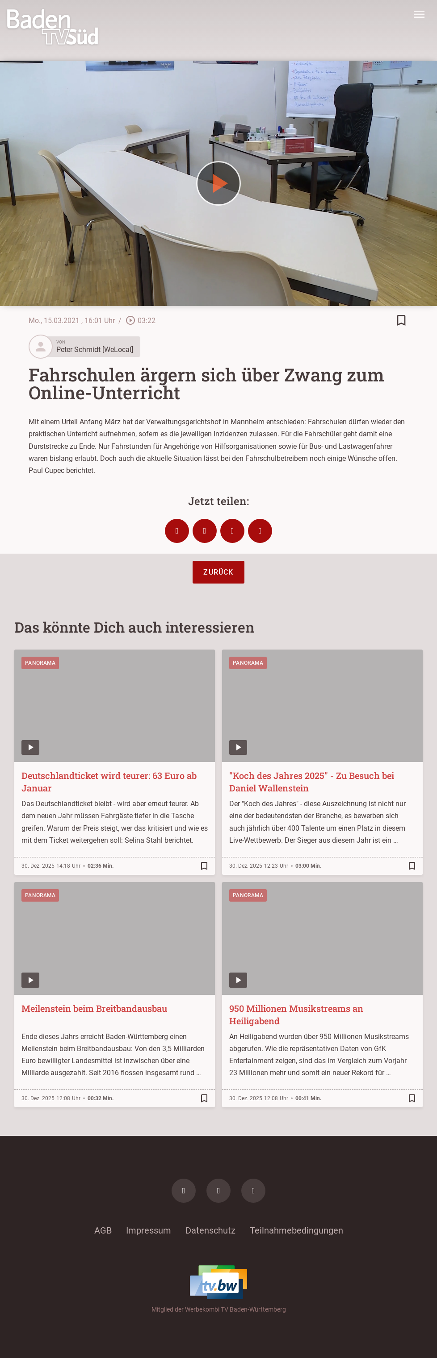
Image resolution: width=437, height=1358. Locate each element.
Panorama (40, 663)
